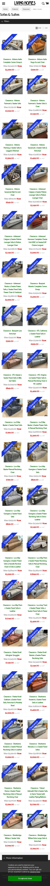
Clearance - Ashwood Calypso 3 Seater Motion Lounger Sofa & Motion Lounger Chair (37, 194)
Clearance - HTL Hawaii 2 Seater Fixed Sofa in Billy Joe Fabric (12, 378)
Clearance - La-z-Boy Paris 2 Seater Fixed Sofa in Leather (12, 608)
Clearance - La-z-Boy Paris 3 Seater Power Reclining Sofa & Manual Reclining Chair (37, 562)
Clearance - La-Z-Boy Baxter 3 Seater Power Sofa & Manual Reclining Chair (37, 425)
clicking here (35, 871)
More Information (14, 858)
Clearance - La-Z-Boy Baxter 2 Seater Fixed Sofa (12, 424)
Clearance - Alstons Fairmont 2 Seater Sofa (12, 102)
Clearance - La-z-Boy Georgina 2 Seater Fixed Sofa (37, 469)
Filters (6, 21)
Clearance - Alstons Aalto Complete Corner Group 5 (12, 61)
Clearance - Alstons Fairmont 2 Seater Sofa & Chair (37, 103)
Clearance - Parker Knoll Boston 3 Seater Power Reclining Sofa (37, 655)
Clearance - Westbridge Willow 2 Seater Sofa (12, 837)
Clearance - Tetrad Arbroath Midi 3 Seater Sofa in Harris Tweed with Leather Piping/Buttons (37, 793)
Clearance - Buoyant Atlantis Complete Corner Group (37, 286)
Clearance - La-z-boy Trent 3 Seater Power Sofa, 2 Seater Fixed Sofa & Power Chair (37, 610)
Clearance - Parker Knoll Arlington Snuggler (12, 654)
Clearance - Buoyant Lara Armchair (12, 332)
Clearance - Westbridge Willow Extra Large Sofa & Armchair (37, 838)
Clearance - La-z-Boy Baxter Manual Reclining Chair (12, 469)
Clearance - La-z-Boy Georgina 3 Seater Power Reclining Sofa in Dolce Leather (37, 515)
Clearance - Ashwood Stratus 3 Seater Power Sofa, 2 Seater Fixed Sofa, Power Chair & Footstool (12, 288)
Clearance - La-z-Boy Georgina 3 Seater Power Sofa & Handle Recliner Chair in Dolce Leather (12, 562)
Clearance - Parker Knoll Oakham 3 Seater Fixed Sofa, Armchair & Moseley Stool (12, 701)
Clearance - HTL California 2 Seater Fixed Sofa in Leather (37, 333)
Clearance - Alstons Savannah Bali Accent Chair (12, 192)
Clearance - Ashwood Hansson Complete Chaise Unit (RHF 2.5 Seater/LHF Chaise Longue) (37, 241)
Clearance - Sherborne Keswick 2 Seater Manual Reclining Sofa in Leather (12, 746)
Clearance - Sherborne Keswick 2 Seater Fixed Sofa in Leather (37, 699)
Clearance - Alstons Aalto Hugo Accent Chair (37, 61)
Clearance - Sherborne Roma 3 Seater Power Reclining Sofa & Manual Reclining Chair (12, 793)
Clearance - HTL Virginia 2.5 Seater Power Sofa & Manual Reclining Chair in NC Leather (37, 379)
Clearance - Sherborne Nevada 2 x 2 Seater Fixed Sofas (37, 746)
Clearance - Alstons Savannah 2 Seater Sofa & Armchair (37, 147)
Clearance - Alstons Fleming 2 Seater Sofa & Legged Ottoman (12, 147)
